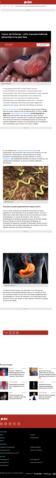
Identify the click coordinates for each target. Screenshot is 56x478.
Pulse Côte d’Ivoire (36, 462)
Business (2, 437)
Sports (11, 368)
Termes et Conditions (36, 450)
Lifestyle (4, 6)
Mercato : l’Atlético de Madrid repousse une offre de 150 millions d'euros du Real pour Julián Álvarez (17, 373)
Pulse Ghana (4, 462)
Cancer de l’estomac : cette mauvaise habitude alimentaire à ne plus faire (30, 6)
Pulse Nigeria (4, 459)
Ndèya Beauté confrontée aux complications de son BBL (16, 386)
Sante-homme (11, 6)
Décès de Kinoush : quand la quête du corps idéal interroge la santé (47, 396)
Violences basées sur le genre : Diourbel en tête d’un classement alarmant (17, 396)
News (10, 392)
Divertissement (13, 382)
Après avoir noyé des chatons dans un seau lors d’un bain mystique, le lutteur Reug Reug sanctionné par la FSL (47, 374)
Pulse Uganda (35, 459)
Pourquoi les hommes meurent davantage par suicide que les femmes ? (46, 386)
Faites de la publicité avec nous (9, 453)
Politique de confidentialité (7, 447)
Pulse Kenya (4, 465)
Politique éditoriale (35, 447)
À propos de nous (5, 450)
